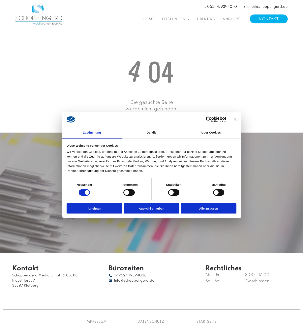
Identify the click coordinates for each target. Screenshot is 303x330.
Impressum (96, 321)
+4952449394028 (130, 275)
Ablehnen (94, 208)
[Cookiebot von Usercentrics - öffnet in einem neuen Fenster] (209, 119)
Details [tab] (152, 132)
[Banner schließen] (235, 119)
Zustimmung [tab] (92, 132)
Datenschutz (150, 321)
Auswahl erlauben (151, 208)
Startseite (206, 321)
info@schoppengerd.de (134, 280)
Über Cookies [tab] (211, 132)
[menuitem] (148, 19)
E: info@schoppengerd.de (265, 7)
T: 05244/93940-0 (220, 7)
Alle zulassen (208, 208)
